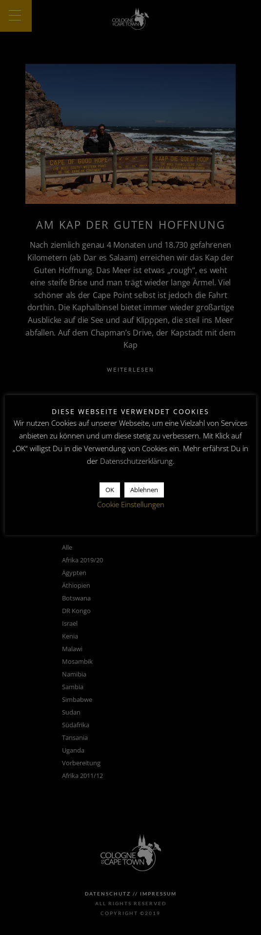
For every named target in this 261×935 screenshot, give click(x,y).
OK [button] (109, 489)
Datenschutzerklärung (136, 461)
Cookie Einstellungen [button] (130, 504)
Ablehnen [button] (144, 489)
